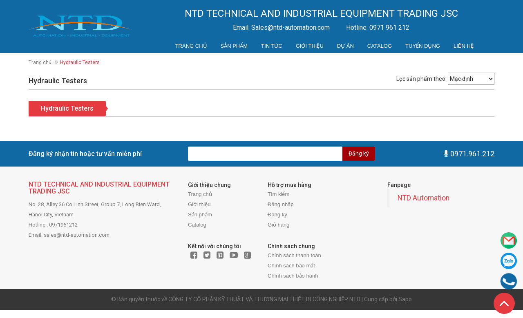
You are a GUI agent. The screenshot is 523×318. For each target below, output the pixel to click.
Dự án (345, 46)
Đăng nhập (280, 204)
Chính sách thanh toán (294, 255)
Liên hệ (464, 46)
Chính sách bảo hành (293, 276)
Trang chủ (191, 46)
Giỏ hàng (279, 225)
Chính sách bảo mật (291, 265)
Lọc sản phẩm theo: (421, 79)
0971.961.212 (472, 153)
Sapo (405, 299)
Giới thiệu (310, 46)
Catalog (379, 46)
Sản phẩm (234, 46)
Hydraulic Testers (67, 108)
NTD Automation (423, 198)
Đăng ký (359, 153)
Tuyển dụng (422, 46)
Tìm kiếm (278, 194)
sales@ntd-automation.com (77, 235)
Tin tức (271, 46)
